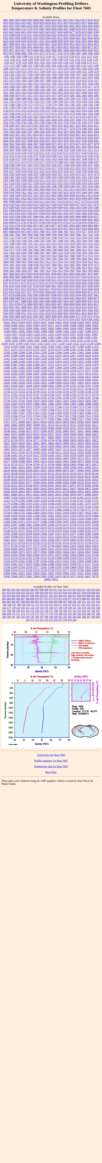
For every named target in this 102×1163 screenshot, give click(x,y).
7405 (72, 249)
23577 (36, 567)
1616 (78, 89)
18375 (36, 431)
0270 (29, 29)
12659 (36, 385)
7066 (60, 231)
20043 (21, 470)
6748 (42, 222)
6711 (17, 222)
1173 (12, 65)
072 (46, 598)
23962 (29, 576)
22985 (51, 552)
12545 (29, 370)
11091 (94, 337)
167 (98, 610)
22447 (51, 534)
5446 (96, 192)
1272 (24, 68)
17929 (88, 419)
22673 (58, 540)
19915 (21, 467)
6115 (48, 201)
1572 (60, 86)
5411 (60, 189)
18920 (80, 443)
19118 (73, 449)
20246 (95, 476)
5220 (66, 168)
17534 (36, 416)
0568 (72, 35)
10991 (14, 331)
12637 (65, 379)
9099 (60, 307)
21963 (14, 521)
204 (75, 617)
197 (42, 617)
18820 (80, 440)
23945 (7, 576)
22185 (14, 527)
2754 (90, 119)
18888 (65, 443)
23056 (21, 555)
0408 (72, 29)
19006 (21, 446)
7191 (30, 243)
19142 (7, 452)
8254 (18, 292)
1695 (54, 98)
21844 (21, 515)
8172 (18, 283)
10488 (73, 325)
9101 (66, 307)
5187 (96, 162)
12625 (73, 376)
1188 (23, 65)
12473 (58, 364)
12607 (36, 373)
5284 (30, 177)
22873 (36, 549)
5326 (24, 183)
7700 (42, 268)
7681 (12, 268)
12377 (43, 349)
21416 (29, 503)
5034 (54, 138)
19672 (80, 461)
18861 (36, 443)
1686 (6, 98)
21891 (29, 518)
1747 (78, 98)
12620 (36, 376)
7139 (36, 237)
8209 (96, 286)
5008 (96, 131)
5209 (6, 168)
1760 (60, 101)
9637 (96, 313)
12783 (58, 398)
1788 (12, 107)
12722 (51, 388)
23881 (65, 573)
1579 (6, 89)
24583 (80, 576)
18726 (80, 437)
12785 (73, 398)
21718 (73, 509)
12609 (51, 373)
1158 (18, 62)
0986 (24, 53)
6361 (60, 213)
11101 (65, 340)
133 (37, 607)
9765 (77, 319)
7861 (36, 271)
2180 (78, 113)
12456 (73, 361)
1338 (30, 74)
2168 (12, 113)
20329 (65, 479)
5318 (72, 180)
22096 (51, 524)
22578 (88, 537)
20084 (80, 470)
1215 (83, 65)
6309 (18, 210)
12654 (95, 382)
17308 (51, 410)
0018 (96, 20)
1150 (65, 59)
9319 (54, 313)
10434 (21, 322)
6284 (36, 207)
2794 (72, 122)
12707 (88, 385)
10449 (80, 322)
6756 (90, 222)
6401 (42, 216)
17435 (65, 413)
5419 (12, 192)
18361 (14, 431)
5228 (18, 171)
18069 (95, 422)
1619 (96, 89)
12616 (7, 376)
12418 (80, 355)
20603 (29, 488)
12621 (43, 376)
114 (46, 604)
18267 (21, 428)
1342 (54, 74)
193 (23, 617)
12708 (95, 385)
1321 (54, 71)
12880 (36, 404)
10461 (21, 325)
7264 (72, 246)
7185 (90, 240)
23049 (95, 552)
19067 (7, 449)
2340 (30, 119)
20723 (58, 491)
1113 (30, 56)
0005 (30, 20)
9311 (23, 313)
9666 (66, 316)
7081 (12, 234)
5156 (12, 159)
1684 (90, 95)
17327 (65, 410)
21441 (58, 503)
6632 (42, 219)
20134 (58, 473)
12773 (88, 394)
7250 (6, 246)
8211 (11, 289)
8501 (90, 301)
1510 (54, 80)
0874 (6, 50)
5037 (72, 138)
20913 (29, 494)
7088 (48, 234)
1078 (60, 53)
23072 (51, 555)
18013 (29, 422)
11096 (29, 340)
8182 (66, 283)
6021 (18, 198)
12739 (36, 391)
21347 (80, 500)
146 (98, 607)
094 (51, 601)
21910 (58, 518)
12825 (80, 401)
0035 (78, 23)
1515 (84, 80)
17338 (80, 410)
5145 (84, 156)
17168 (73, 407)
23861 (43, 573)
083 (98, 598)
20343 (88, 479)
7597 (66, 258)
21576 (7, 509)
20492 (65, 482)
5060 (90, 141)
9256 (90, 307)
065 (14, 598)
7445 (24, 252)
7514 (60, 252)
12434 (73, 358)
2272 (66, 116)
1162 (42, 62)
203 (70, 617)
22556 (73, 537)
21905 (51, 518)
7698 (30, 268)
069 (32, 598)
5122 (47, 153)
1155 (95, 59)
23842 (14, 573)
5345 (90, 183)
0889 (72, 50)
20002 (88, 467)
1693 (42, 98)
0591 (30, 38)
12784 (65, 398)
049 (37, 595)
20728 (65, 491)
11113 (47, 343)
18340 (95, 428)
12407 (7, 355)
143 (84, 607)
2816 (42, 125)
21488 (14, 506)
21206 (80, 497)
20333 (73, 479)
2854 (84, 125)
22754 (88, 543)
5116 (17, 153)
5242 (6, 174)
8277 (30, 292)
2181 (84, 113)
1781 (66, 104)
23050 (7, 555)
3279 (78, 128)
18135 (65, 425)
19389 (95, 455)
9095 (48, 307)
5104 (48, 150)
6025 (42, 198)
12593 (7, 373)
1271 (18, 68)
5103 (42, 150)
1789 (18, 107)
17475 (95, 413)
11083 (51, 337)
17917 (80, 419)
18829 (14, 443)
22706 (88, 540)
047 (28, 595)
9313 (36, 313)
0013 (72, 20)
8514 (11, 304)
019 (93, 589)
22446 (43, 534)
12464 (29, 364)
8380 (18, 295)
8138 (6, 280)
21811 (51, 512)
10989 (95, 328)
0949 (90, 50)
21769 (7, 512)
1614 (66, 89)
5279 (96, 174)
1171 (95, 62)
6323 (36, 210)
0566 (60, 35)
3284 (12, 131)
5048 (30, 141)
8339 (72, 292)
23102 (88, 555)
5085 (42, 147)
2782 (6, 122)
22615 (14, 540)
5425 (48, 192)
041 (98, 592)
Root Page (50, 772)
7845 (12, 271)
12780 (36, 398)
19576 (95, 458)
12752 (14, 394)
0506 (96, 32)
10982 (43, 328)
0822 (30, 44)
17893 (65, 419)
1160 (30, 62)
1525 (48, 83)
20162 (21, 476)
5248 (42, 174)
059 (84, 595)
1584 (36, 89)
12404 (88, 352)
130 (23, 607)
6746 (29, 222)
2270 (54, 116)
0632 (60, 38)
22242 (88, 527)
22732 (43, 543)
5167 (78, 159)
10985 (65, 328)
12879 (29, 404)
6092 (72, 198)
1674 (42, 95)
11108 (19, 343)
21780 (14, 512)
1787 (6, 107)
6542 (6, 219)
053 (56, 595)
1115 (42, 56)
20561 (51, 485)
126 (4, 607)
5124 (59, 153)
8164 (84, 280)
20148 (7, 476)
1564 (12, 86)
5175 (30, 162)
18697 (58, 437)
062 (98, 595)
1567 (30, 86)
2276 (90, 116)
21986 (51, 521)
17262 (14, 410)
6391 (96, 213)
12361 (29, 346)
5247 (36, 174)
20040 (14, 470)
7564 (60, 255)
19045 (58, 446)
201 (60, 617)
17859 (51, 419)
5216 (48, 168)
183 (75, 613)
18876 (58, 443)
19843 (73, 464)
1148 (54, 59)
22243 (95, 527)
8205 (72, 286)
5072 (60, 144)
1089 (90, 53)
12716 (36, 388)
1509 (48, 80)
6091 (66, 198)
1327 (84, 71)
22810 (73, 546)
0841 (30, 47)
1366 (36, 77)
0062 (72, 26)
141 (75, 607)
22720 (7, 543)
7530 (72, 252)
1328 (90, 71)
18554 (43, 434)
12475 (65, 364)
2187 (6, 116)
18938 (95, 443)
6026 (48, 198)
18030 (51, 422)
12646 (36, 382)
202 (65, 617)
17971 (7, 422)
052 (51, 595)
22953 (88, 549)
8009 (12, 274)
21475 (88, 503)
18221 (95, 425)
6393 (12, 216)
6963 (96, 228)
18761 (21, 440)
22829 (88, 546)
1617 (84, 89)
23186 (36, 558)
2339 (24, 119)
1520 (18, 83)
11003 (73, 331)
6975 (30, 231)
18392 (58, 431)
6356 (30, 213)
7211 (36, 243)
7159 (18, 240)
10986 (73, 328)
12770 (80, 394)
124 (93, 604)
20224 (73, 476)
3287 (30, 131)
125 (97, 604)
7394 (48, 249)
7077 (84, 231)
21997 (65, 521)
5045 (12, 141)
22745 (73, 543)
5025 (96, 135)
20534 (21, 485)
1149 (59, 59)
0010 (54, 20)
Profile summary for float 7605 (51, 760)
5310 (36, 180)
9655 (36, 316)
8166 (96, 280)
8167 (6, 283)
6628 (18, 219)
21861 (51, 515)
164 (84, 610)
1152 (77, 59)
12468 (36, 364)
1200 (47, 65)
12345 (97, 343)
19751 (43, 464)
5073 (66, 144)
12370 (95, 346)
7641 (12, 265)
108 (19, 604)
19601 (29, 461)
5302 (84, 177)
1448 (60, 77)
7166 (48, 240)
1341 (48, 74)
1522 (30, 83)
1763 (78, 101)
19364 (80, 455)
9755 (29, 319)
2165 (90, 110)
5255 (78, 174)
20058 (51, 470)
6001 (54, 195)
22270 (36, 531)
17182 (88, 407)
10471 (51, 325)
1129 (30, 59)
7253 (24, 246)
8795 (23, 304)
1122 (83, 56)
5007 (90, 131)
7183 (78, 240)
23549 (14, 567)
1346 (72, 74)
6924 (84, 228)
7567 (66, 255)
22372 (95, 531)
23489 (51, 564)
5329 (42, 183)
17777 (43, 419)
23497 (65, 564)
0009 (48, 20)
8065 (72, 274)
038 (84, 592)
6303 (78, 207)
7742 (54, 268)
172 (23, 613)
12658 (29, 385)
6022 (24, 198)
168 (4, 613)
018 (88, 589)
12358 (14, 346)
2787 (36, 122)
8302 (60, 292)
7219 (72, 243)
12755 (29, 394)
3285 (18, 131)
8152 (60, 280)
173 (28, 613)
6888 (6, 228)
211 (32, 620)
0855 (66, 47)
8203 (60, 286)
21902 (43, 518)
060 (89, 595)
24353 (58, 576)
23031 (73, 552)
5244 (18, 174)
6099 (18, 201)
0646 (12, 41)
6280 (12, 207)
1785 (90, 104)
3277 (66, 128)
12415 (58, 355)
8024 (30, 274)
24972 (54, 579)
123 (88, 604)
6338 (78, 210)
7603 (96, 258)
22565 (80, 537)
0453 (30, 32)
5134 (18, 156)
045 (18, 595)
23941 (88, 573)
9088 (24, 307)
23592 (43, 567)
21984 (43, 521)
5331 (54, 183)
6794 (18, 225)
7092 (66, 234)
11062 (87, 334)
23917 (73, 573)
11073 (22, 337)
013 (65, 589)
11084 (58, 337)
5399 (18, 189)
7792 (72, 268)
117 (60, 604)
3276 (60, 128)
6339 (84, 210)
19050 (65, 446)
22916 (58, 549)
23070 (43, 555)
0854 (60, 47)
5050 (42, 141)
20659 (14, 491)
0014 (78, 20)
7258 (42, 246)
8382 (30, 295)
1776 (36, 104)
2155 (36, 110)
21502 (51, 506)
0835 (96, 44)
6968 (12, 231)
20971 (80, 494)
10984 (58, 328)
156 (46, 610)
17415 (36, 413)
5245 (24, 174)
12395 (43, 352)
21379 (7, 503)
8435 (30, 298)
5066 (30, 144)
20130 (43, 473)
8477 (18, 301)
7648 (30, 265)
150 (18, 610)
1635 (72, 92)
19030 (51, 446)
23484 (43, 564)
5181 (66, 162)
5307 (18, 180)
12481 (14, 367)
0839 (18, 47)
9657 (42, 316)
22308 (80, 531)
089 (28, 601)
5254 (72, 174)
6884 (84, 225)
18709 (65, 437)
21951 (95, 518)
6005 (66, 195)
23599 (65, 567)
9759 (47, 319)
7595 (54, 258)
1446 (54, 77)
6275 (78, 204)
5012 (23, 135)
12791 (14, 401)
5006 (84, 131)
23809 (7, 573)
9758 (41, 319)
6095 (90, 198)
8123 (60, 277)
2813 (24, 125)
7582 (12, 258)
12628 (95, 376)
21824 (73, 512)
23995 (51, 576)
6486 (78, 216)
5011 (17, 135)
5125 (66, 153)
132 (32, 607)
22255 (14, 531)
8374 (96, 292)
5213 (29, 168)
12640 (88, 379)
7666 (78, 265)
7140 (42, 237)
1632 (54, 92)
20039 (7, 470)
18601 (80, 434)
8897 (60, 304)
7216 (66, 243)
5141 (60, 156)
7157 (6, 240)
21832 (87, 512)
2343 (48, 119)
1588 (60, 89)
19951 (29, 467)
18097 (29, 425)
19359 (73, 455)
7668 (84, 265)
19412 (29, 458)
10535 (21, 328)
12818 (29, 401)
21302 (58, 500)
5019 (66, 135)
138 (60, 607)
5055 (66, 141)
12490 (58, 367)
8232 (72, 289)
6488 (84, 216)
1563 (6, 86)
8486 (54, 301)
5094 (96, 147)
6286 (48, 207)
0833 (84, 44)
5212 (23, 168)
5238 (78, 171)
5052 (54, 141)
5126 (72, 153)
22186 (21, 527)
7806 (78, 268)
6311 (29, 210)
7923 (48, 271)
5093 (90, 147)
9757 (35, 319)
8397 (90, 295)
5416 (90, 189)
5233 (48, 171)
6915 (30, 228)
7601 (90, 258)
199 (51, 617)
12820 (43, 401)
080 (84, 598)
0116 (23, 29)
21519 (58, 506)
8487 (60, 301)
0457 (54, 32)
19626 (58, 461)
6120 (66, 201)
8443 (36, 298)
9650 (24, 316)
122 (83, 604)
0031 (54, 23)
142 (79, 607)
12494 (65, 367)
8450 (54, 298)
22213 (51, 527)
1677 (54, 95)
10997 (51, 331)
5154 (96, 156)
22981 (43, 552)
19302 (14, 455)
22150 (73, 524)
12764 (51, 394)
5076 (84, 144)
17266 (21, 410)
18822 (95, 440)
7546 (90, 252)
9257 (96, 307)
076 (65, 598)
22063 (7, 524)
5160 (36, 159)
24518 (65, 576)
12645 (29, 382)
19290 (95, 452)
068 (28, 598)
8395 (84, 295)
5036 (66, 138)
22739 (51, 543)
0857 (78, 47)
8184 (78, 283)
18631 (7, 437)
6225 (36, 204)
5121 (41, 153)
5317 (66, 180)
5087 (54, 147)
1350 (96, 74)
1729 (66, 98)
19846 (80, 464)
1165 (59, 62)
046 (23, 595)
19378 (88, 455)
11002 (66, 331)
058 (79, 595)
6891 (18, 228)
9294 (66, 310)
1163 (48, 62)
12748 (80, 391)
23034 (80, 552)
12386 (14, 352)
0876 (18, 50)
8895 (54, 304)
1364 (24, 77)
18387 (51, 431)
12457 (80, 361)
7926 (54, 271)
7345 (84, 246)
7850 (24, 271)
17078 (36, 407)
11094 (22, 340)
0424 (18, 32)
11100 (58, 340)
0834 (90, 44)
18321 (73, 428)
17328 (73, 410)
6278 (96, 204)
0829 (60, 44)
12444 (80, 358)
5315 (54, 180)
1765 (90, 101)
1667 (96, 92)
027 (32, 592)
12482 (21, 367)
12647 (43, 382)
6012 (90, 195)
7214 (54, 243)
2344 (54, 119)
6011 (84, 195)
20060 (58, 470)
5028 (18, 138)
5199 (72, 165)
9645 (12, 316)
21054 (22, 497)
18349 (7, 431)
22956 (95, 549)
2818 (54, 125)
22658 (51, 540)
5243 (12, 174)
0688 (54, 41)
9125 (72, 307)
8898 (66, 304)
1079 (66, 53)
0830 (66, 44)
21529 (73, 506)
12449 (21, 361)
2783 (12, 122)
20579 (80, 485)
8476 (12, 301)
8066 (78, 274)
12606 (29, 373)
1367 (42, 77)
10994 (29, 331)
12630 (14, 379)
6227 (48, 204)
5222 (78, 168)
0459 (66, 32)
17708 (14, 419)
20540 (29, 485)
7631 (96, 261)
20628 (80, 488)
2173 (42, 113)
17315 (58, 410)
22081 (29, 524)
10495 (95, 325)
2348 (78, 119)
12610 (58, 373)
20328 (58, 479)
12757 (36, 394)
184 (79, 613)
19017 (36, 446)
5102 (36, 150)
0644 (96, 38)
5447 (6, 195)
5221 (72, 168)
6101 (24, 201)
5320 (84, 180)
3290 (48, 131)
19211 (58, 452)
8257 (24, 292)
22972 (29, 552)
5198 (66, 165)
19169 (21, 452)
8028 (36, 274)
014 (70, 589)
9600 (60, 313)
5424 (42, 192)
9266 (24, 310)
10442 (58, 322)
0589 (24, 38)
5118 (23, 153)
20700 (43, 491)
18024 (43, 422)
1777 (42, 104)
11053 (51, 334)
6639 (78, 219)
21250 (94, 497)
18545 (36, 434)
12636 (58, 379)
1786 (96, 104)
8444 (42, 298)
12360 (21, 346)
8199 (42, 286)
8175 (36, 283)
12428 (36, 358)
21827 (80, 512)
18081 (7, 425)
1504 (36, 80)
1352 (12, 77)
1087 (78, 53)
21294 (43, 500)
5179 (54, 162)
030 (46, 592)
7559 (48, 255)
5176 (36, 162)
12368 (80, 346)
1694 (48, 98)
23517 (88, 564)
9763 (65, 319)
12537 (88, 367)
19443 (51, 458)
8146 (42, 280)
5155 (6, 159)
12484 (36, 367)
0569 (78, 35)
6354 (18, 213)
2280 (18, 119)
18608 (88, 434)
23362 (21, 561)
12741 (43, 391)
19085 (36, 449)
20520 (80, 482)
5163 (54, 159)
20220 (65, 476)
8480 (24, 301)
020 (98, 589)
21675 (51, 509)
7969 (78, 271)
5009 (6, 135)
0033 (66, 23)
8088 (24, 277)
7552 (18, 255)
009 (46, 589)
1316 (30, 71)
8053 (66, 274)
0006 (36, 20)
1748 (84, 98)
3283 (6, 131)
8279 (36, 292)
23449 (88, 561)
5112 (90, 150)
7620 (84, 261)
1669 (12, 95)
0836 (6, 47)
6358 (42, 213)
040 (93, 592)
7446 (30, 252)
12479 (95, 364)
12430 (51, 358)
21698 (65, 509)
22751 (80, 543)
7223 (96, 243)
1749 (90, 98)
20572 (65, 485)
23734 (36, 570)
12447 (7, 361)
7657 (48, 265)
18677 (43, 437)
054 (60, 595)
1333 (96, 71)
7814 (84, 268)
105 (5, 604)
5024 (90, 135)
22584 (95, 537)
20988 (88, 494)
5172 (12, 162)
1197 (29, 65)
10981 (36, 328)
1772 (30, 104)
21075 (29, 497)
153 (32, 610)
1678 (60, 95)
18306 (51, 428)
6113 (42, 201)
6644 (12, 222)
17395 (29, 413)
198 (46, 617)
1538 (90, 83)
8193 (12, 286)
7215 (60, 243)
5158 (24, 159)
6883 (78, 225)
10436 (36, 322)
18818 (73, 440)
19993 (65, 467)
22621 (21, 540)
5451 (30, 195)
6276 (84, 204)
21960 (7, 521)
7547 (96, 252)
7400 (60, 249)
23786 (80, 570)
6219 (6, 204)
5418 (6, 192)
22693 (73, 540)
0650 (30, 41)
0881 (42, 50)
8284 (48, 292)
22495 (88, 534)
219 (70, 620)
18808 (65, 440)
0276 (36, 29)
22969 (14, 552)
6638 (72, 219)
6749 (48, 222)
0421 (96, 29)
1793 (36, 107)
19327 (36, 455)
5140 (54, 156)
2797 (90, 122)
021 (4, 592)
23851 (21, 573)
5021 (78, 135)
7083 (24, 234)
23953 (21, 576)
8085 (12, 277)
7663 (66, 265)
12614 (87, 373)
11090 (87, 337)
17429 (58, 413)
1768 (12, 104)
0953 (96, 50)
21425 (36, 503)
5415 (84, 189)
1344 (60, 74)
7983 (84, 271)
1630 (42, 92)
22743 (65, 543)
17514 (21, 416)
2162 (72, 110)
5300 (72, 177)
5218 (60, 168)
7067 (66, 231)
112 (37, 604)
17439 (73, 413)
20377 (29, 482)
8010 (18, 274)
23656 (95, 567)
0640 (72, 38)
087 (18, 601)
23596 (51, 567)
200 (56, 617)
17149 (58, 407)
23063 (29, 555)
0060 (60, 26)
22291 (65, 531)
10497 (7, 328)
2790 (54, 122)
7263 (66, 246)
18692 (51, 437)
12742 (51, 391)
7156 (96, 237)
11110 (26, 343)
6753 (72, 222)
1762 (72, 101)
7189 (18, 243)
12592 (95, 370)
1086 (72, 53)
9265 (18, 310)
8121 (54, 277)
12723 (58, 388)
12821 (51, 401)
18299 (43, 428)
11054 (58, 334)
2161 (66, 110)
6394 (18, 216)
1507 (42, 80)
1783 (78, 104)
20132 (51, 473)
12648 (51, 382)
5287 (42, 177)
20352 (95, 479)
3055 (54, 128)
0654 (48, 41)
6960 (90, 228)
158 (56, 610)
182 (70, 613)
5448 (12, 195)
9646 (18, 316)
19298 (7, 455)
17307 (43, 410)
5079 (6, 147)
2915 (24, 128)
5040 (90, 138)
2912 (6, 128)
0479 (84, 32)
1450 (72, 77)
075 (60, 598)
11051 (43, 334)
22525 (36, 537)
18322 (80, 428)
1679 (66, 95)
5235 (60, 171)
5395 (90, 186)
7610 (36, 261)
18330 (88, 428)
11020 (36, 334)
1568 (36, 86)
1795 (42, 107)
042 (4, 595)
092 (42, 601)
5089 (66, 147)
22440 (36, 534)
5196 (54, 165)
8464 (78, 298)
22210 (43, 527)
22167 (87, 524)
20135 (65, 473)
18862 (43, 443)
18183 (87, 425)
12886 (80, 404)
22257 (21, 531)
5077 (90, 144)
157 (51, 610)
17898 (73, 419)
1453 (90, 77)
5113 (96, 150)
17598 (73, 416)
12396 (51, 352)
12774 (95, 394)
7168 (60, 240)
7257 (36, 246)
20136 (73, 473)
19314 (21, 455)
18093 (21, 425)
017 (84, 589)
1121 (77, 56)
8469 (90, 298)
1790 (24, 107)
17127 (51, 407)
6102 (30, 201)
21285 (21, 500)
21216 (87, 497)
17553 (51, 416)
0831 (72, 44)
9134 (78, 307)
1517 (96, 80)
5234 (54, 171)
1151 (71, 59)
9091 (30, 307)
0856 (72, 47)
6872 (36, 225)
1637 (78, 92)
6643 (6, 222)
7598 (72, 258)
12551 (51, 370)
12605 (21, 373)
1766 (96, 101)
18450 (88, 431)
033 (60, 592)
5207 (90, 165)
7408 (78, 249)
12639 (80, 379)
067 (23, 598)
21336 (73, 500)
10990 (7, 331)
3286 (24, 131)
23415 (65, 561)
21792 (21, 512)
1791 (30, 107)
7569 (78, 255)
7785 (66, 268)
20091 (88, 470)
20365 (21, 482)
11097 (36, 340)
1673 (36, 95)
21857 (43, 515)
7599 (78, 258)
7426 (12, 252)
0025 (24, 23)
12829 (14, 404)
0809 (12, 44)
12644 (21, 382)
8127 (78, 277)
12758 (43, 394)
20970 (73, 494)
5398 (12, 189)
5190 (18, 165)
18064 (80, 422)
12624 (65, 376)
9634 (90, 313)
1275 (42, 68)
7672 (96, 265)
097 (65, 601)
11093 (15, 340)
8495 (66, 301)
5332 (60, 183)
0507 (6, 35)
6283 (30, 207)
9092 (36, 307)
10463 (29, 325)
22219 (65, 527)
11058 (80, 334)
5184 (84, 162)
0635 (66, 38)
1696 (60, 98)
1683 (84, 95)
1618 (90, 89)
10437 (43, 322)
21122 (51, 497)
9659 (48, 316)
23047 (88, 552)
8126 (72, 277)
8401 (96, 295)
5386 (54, 186)
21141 (58, 497)
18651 (21, 437)
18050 (65, 422)
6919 (54, 228)
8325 (66, 292)
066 (18, 598)
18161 (73, 425)
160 (65, 610)
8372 (90, 292)
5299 (66, 177)
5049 (36, 141)
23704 (14, 570)
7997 (90, 271)
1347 (78, 74)
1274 (36, 68)
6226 (42, 204)
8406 (6, 298)
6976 (36, 231)
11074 (29, 337)
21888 (14, 518)
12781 (43, 398)
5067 (36, 144)
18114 (58, 425)
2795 (78, 122)
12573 (80, 370)
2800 (12, 125)
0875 (12, 50)
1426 (48, 77)
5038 (78, 138)
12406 (95, 352)
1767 (6, 104)
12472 (51, 364)
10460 (14, 325)
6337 (72, 210)
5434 (72, 192)
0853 (54, 47)
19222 (73, 452)
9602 (66, 313)
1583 (30, 89)
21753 (95, 509)
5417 (96, 189)
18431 (80, 431)
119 (69, 604)
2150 (6, 110)
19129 (87, 449)
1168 (77, 62)
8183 (72, 283)
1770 (24, 104)
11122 (75, 343)
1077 (54, 53)
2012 (54, 107)
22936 (80, 549)
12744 (58, 391)
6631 (36, 219)
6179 (84, 201)
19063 (80, 446)
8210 (6, 289)
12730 (7, 391)
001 (9, 589)
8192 (6, 286)
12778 (21, 398)
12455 (65, 361)
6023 (30, 198)
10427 (96, 319)
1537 (84, 83)
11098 (44, 340)
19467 (65, 458)
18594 (73, 434)
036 (75, 592)
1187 (17, 65)
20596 (14, 488)
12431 (58, 358)
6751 (60, 222)
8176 (42, 283)
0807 (6, 44)
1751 (6, 101)
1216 (89, 65)
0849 (36, 47)
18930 (88, 443)
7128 (23, 237)
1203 (65, 65)
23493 (58, 564)
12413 (51, 355)
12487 (51, 367)
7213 (48, 243)
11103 (80, 340)
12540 (95, 367)
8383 (36, 295)
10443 (65, 322)
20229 (80, 476)
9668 (72, 316)
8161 (66, 280)
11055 (65, 334)
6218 (96, 201)
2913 (12, 128)
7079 (96, 231)
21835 (95, 512)
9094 (42, 307)
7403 (66, 249)
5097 (12, 150)
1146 (42, 59)
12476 (73, 364)
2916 (30, 128)
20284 (43, 479)
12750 (95, 391)
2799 (6, 125)
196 (37, 617)
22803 (58, 546)
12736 (29, 391)
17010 (14, 407)
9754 (23, 319)
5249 (48, 174)
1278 (60, 68)
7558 (42, 255)
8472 (96, 298)
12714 (28, 388)
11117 (54, 343)
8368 (78, 292)
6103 (36, 201)
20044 (29, 470)
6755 (84, 222)
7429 (18, 252)
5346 (96, 183)
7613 (54, 261)
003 (18, 589)
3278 (72, 128)
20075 (65, 470)
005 (28, 589)
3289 (42, 131)
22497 (7, 537)
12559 (73, 370)
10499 (14, 328)
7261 (54, 246)
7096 (78, 234)
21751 (88, 509)
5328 (36, 183)
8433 (24, 298)
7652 (42, 265)
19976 (51, 467)
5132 (6, 156)
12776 (14, 398)
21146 (73, 497)
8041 (48, 274)
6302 (72, 207)
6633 (48, 219)
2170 (24, 113)
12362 (36, 346)
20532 (14, 485)
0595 (54, 38)
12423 (14, 358)
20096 (95, 470)
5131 (96, 153)
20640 (95, 488)
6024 (36, 198)
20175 (36, 476)
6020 (12, 198)
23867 (51, 573)
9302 (90, 310)
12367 (73, 346)
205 (79, 617)
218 (65, 620)
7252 (18, 246)
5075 (78, 144)
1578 (96, 86)
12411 (36, 355)
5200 (78, 165)
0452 (24, 32)
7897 (42, 271)
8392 (66, 295)
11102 (73, 340)
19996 (73, 467)
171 (18, 613)
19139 (95, 449)
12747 (73, 391)
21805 (36, 512)
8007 (6, 274)
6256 (72, 204)
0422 (6, 32)
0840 (24, 47)
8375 (6, 295)
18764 (29, 440)
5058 (84, 141)
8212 (17, 289)
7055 (48, 231)
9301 (84, 310)
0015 (84, 20)
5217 (54, 168)
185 (84, 613)
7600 (84, 258)
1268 (6, 68)
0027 (30, 23)
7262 (60, 246)
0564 (48, 35)
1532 (60, 83)
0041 (96, 23)
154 (37, 610)
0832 (78, 44)
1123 (89, 56)
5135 (24, 156)
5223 (84, 168)
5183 (78, 162)
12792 (21, 401)
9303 (96, 310)
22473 (58, 534)
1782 (72, 104)
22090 (36, 524)
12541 (7, 370)
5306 (12, 180)
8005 (96, 271)
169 (9, 613)
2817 (48, 125)
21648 (14, 509)
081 (89, 598)
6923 (78, 228)
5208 (96, 165)
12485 (43, 367)
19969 (36, 467)
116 (55, 604)
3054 (48, 128)
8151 (54, 280)
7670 (90, 265)
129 (18, 607)
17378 (7, 413)
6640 (84, 219)
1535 (72, 83)
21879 (88, 515)
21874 (73, 515)
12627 (88, 376)
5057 (78, 141)
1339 (36, 74)
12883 (58, 404)
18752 (7, 440)
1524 (42, 83)
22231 (73, 527)
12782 (51, 398)
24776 (95, 576)
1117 (54, 56)
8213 (23, 289)
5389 (66, 186)
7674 (6, 268)
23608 (73, 567)
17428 (51, 413)
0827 (48, 44)
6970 (18, 231)
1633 (60, 92)
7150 (60, 237)
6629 (24, 219)
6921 (66, 228)
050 (42, 595)
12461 (14, 364)
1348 (84, 74)
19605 (36, 461)
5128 (84, 153)
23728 (29, 570)
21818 (65, 512)
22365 (88, 531)
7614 (60, 261)
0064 (84, 26)
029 (42, 592)
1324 (72, 71)
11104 (87, 340)
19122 (80, 449)
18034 (58, 422)
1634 (66, 92)
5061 (96, 141)
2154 (30, 110)
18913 (73, 443)
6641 (90, 219)
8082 (6, 277)
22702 (80, 540)
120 (74, 604)
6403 (48, 216)
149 (14, 610)
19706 (95, 461)
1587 (54, 89)
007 (37, 589)
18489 (21, 434)
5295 (54, 177)
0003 (18, 20)
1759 (54, 101)
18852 (29, 443)
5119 (29, 153)
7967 (72, 271)
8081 (96, 274)
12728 (87, 388)
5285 (36, 177)
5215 (42, 168)
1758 (48, 101)
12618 (21, 376)
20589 (95, 485)
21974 (29, 521)
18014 (36, 422)
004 (23, 589)
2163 (78, 110)
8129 (84, 277)
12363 (43, 346)
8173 (24, 283)
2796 (84, 122)
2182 (90, 113)
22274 (43, 531)
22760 (14, 546)
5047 (24, 141)
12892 (7, 407)
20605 (36, 488)
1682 (78, 95)
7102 (90, 234)
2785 (24, 122)
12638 (73, 379)
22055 (88, 521)
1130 (36, 59)
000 (4, 589)
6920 (60, 228)
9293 (60, 310)
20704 (51, 491)
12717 (43, 388)
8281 (42, 292)
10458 (7, 325)
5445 (90, 192)
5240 (90, 171)
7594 (48, 258)
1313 (12, 71)
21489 (21, 506)
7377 (12, 249)
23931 (80, 573)
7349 (90, 246)
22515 (21, 537)
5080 (12, 147)
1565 (18, 86)
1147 (48, 59)
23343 (7, 561)
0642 (84, 38)
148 (9, 610)
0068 (12, 29)
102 (89, 601)
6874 (48, 225)
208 (93, 617)
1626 (36, 92)
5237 (72, 171)
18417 (73, 431)
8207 (84, 286)
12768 (65, 394)
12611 (65, 373)
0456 (48, 32)
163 (79, 610)
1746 (72, 98)
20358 (14, 482)
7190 (24, 243)
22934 (73, 549)
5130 (90, 153)
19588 (14, 461)
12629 (7, 379)
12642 (7, 382)
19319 (29, 455)
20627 (73, 488)
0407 (66, 29)
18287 (29, 428)
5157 (18, 159)
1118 (59, 56)
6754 (78, 222)
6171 (72, 201)
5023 (84, 135)
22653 (43, 540)
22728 (36, 543)
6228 (54, 204)
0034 (72, 23)
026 (28, 592)
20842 (95, 491)
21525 (65, 506)
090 (32, 601)
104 (98, 601)
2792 (66, 122)
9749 (5, 319)
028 (37, 592)
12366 (65, 346)
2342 (42, 119)
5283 (24, 177)
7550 (12, 255)
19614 (43, 461)
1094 (24, 56)
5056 (72, 141)
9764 (71, 319)
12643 (14, 382)
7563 (54, 255)
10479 (58, 325)
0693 (84, 41)
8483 (42, 301)
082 (93, 598)
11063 (94, 334)
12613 (80, 373)
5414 (78, 189)
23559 (29, 567)
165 (89, 610)
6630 (30, 219)
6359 (48, 213)
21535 (80, 506)
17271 (36, 410)
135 (46, 607)
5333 (66, 183)
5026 (6, 138)
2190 (24, 116)
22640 (29, 540)
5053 (60, 141)
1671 (24, 95)
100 (79, 601)
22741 (58, 543)
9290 (48, 310)
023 (14, 592)
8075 (90, 274)
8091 (30, 277)
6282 (24, 207)
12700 (65, 385)
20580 (88, 485)
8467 (84, 298)
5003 (66, 131)
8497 (72, 301)
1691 (30, 98)
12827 (95, 401)
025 (23, 592)
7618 (72, 261)
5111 (84, 150)
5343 (84, 183)
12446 (95, 358)
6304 (84, 207)
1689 (24, 98)
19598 (21, 461)
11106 (4, 343)
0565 (54, 35)
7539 (78, 252)
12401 (73, 352)
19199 (51, 452)
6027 (54, 198)
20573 (73, 485)
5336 (78, 183)
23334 (88, 558)
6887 (96, 225)
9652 (30, 316)
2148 (90, 107)
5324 (12, 183)
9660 (54, 316)
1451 (78, 77)
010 (51, 589)
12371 (7, 349)
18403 (65, 431)
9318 (48, 313)
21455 (65, 503)
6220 (12, 204)
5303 (90, 177)
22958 (7, 552)
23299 (73, 558)
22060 (95, 521)
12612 (73, 373)
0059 (54, 26)
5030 (30, 138)
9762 (59, 319)
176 (42, 613)
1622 (12, 92)
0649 (24, 41)
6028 (60, 198)
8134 (96, 277)
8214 (29, 289)
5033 (48, 138)
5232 (42, 171)
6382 (84, 213)
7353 (6, 249)
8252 (6, 292)
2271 (60, 116)
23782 (73, 570)
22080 (21, 524)
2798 (96, 122)
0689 (60, 41)
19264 (80, 452)
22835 (95, 546)
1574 (72, 86)
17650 (95, 416)
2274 (78, 116)
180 (60, 613)
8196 (24, 286)
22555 (65, 537)
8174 (30, 283)
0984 (18, 53)
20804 (73, 491)
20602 (21, 488)
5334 (72, 183)
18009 (21, 422)
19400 (7, 458)
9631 (78, 313)
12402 (80, 352)
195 (32, 617)
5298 (60, 177)
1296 (96, 68)
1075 (42, 53)
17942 (95, 419)
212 (37, 620)
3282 (96, 128)
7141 (48, 237)
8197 (30, 286)
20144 (95, 473)
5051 (48, 141)
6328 (42, 210)
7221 (84, 243)
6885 (90, 225)
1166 (65, 62)
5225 (96, 168)
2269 (48, 116)
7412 (84, 249)
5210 (12, 168)
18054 (73, 422)
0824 (42, 44)
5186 (90, 162)
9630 (72, 313)
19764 (51, 464)
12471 (43, 364)
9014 (90, 304)
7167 (54, 240)
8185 (84, 283)
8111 (42, 277)
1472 (6, 80)
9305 (12, 313)
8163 (78, 280)
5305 (6, 180)
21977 (36, 521)
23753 (58, 570)
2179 (72, 113)
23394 (43, 561)
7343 (78, 246)
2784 (18, 122)
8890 (48, 304)
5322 (96, 180)
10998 (58, 331)
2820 (66, 125)
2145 (72, 107)
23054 (14, 555)
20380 (36, 482)
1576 (84, 86)
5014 (36, 135)
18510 (29, 434)
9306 (18, 313)
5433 (66, 192)
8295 (54, 292)
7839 (6, 271)
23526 (95, 564)
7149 (54, 237)
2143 (60, 107)
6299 (54, 207)
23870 (58, 573)
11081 (43, 337)
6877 (54, 225)
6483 (60, 216)
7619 (78, 261)
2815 (36, 125)
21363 (87, 500)
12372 (14, 349)
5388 (60, 186)
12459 (95, 361)
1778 (48, 104)
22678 (65, 540)
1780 (60, 104)
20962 (65, 494)
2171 (30, 113)
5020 (72, 135)
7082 (18, 234)
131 (28, 607)
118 (64, 604)
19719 (14, 464)
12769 (73, 394)
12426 (29, 358)
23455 (7, 564)
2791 (60, 122)
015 (74, 589)
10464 (36, 325)
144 (89, 607)
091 (37, 601)
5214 (36, 168)
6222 (18, 204)
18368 (21, 431)
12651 (73, 382)
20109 (21, 473)
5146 (90, 156)
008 (42, 589)
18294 (36, 428)
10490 (80, 325)
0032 (60, 23)
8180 (60, 283)
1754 (24, 101)
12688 (43, 385)
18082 (14, 425)
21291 (36, 500)
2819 (60, 125)
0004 (24, 20)
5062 (6, 144)
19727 (21, 464)
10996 (44, 331)
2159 (60, 110)
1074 (36, 53)
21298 (51, 500)
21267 (7, 500)
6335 (60, 210)
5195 (48, 165)
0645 (6, 41)
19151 (14, 452)
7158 (12, 240)
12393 (36, 352)
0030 (48, 23)
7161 (30, 240)
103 (93, 601)
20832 (80, 491)
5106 (60, 150)
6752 (66, 222)
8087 (18, 277)
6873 (42, 225)
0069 (18, 29)
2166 (96, 110)
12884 (65, 404)
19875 (95, 464)
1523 (36, 83)
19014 (29, 446)
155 (42, 610)
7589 (36, 258)
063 (4, 598)
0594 (48, 38)
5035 (60, 138)
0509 (18, 35)
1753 (18, 101)
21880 (95, 515)
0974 (6, 53)
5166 (72, 159)
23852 (29, 573)
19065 (88, 446)
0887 (60, 50)
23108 (95, 555)
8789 (17, 304)
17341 (88, 410)
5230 (30, 171)
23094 (73, 555)
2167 (6, 113)
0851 (42, 47)
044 (14, 595)
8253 (12, 292)
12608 (43, 373)
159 (60, 610)
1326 (78, 71)
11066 (14, 337)
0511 (29, 35)
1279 (66, 68)
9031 (18, 307)
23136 (14, 558)
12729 (95, 388)
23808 (95, 570)
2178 (66, 113)
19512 (80, 458)
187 (93, 613)
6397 (30, 216)
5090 (72, 147)
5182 (72, 162)
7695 (24, 268)
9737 (90, 316)
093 (46, 601)
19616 (51, 461)
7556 (30, 255)
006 (32, 589)
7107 (6, 237)
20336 (80, 479)
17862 (58, 419)
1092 (12, 56)
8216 (42, 289)
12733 (14, 391)
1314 (18, 71)
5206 (84, 165)
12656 (14, 385)
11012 (95, 331)
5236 (66, 171)
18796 (58, 440)
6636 (60, 219)
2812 (18, 125)
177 (46, 613)
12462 (21, 364)
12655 (7, 385)
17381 (14, 413)
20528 (7, 485)
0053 (18, 26)
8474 (6, 301)
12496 (73, 367)
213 (42, 620)
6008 (72, 195)
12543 (21, 370)
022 (9, 592)
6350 (96, 210)
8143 (24, 280)
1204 (71, 65)
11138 (90, 343)
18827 (7, 443)
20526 (88, 482)
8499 (84, 301)
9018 (6, 307)
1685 (96, 95)
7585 (18, 258)
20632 (88, 488)
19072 (14, 449)
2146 (78, 107)
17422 (43, 413)
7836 (96, 268)
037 (79, 592)
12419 (87, 355)
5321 (90, 180)
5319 (78, 180)
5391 (78, 186)
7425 (6, 252)
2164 (84, 110)
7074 (78, 231)
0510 (24, 35)
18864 (51, 443)
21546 (88, 506)
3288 (36, 131)
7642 (18, 265)
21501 (43, 506)
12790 (7, 401)
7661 (60, 265)
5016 (48, 135)
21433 (43, 503)
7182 (72, 240)
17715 (21, 419)
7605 (12, 261)
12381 (73, 349)
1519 (12, 83)
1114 (36, 56)
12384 (95, 349)
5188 (6, 165)
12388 (21, 352)
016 (79, 589)
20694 (36, 491)
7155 (90, 237)
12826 (88, 401)
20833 (88, 491)
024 (18, 592)
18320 (65, 428)
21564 (95, 506)
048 (32, 595)
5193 (36, 165)
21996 (58, 521)
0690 (66, 41)
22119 (58, 524)
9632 (84, 313)
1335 (12, 74)
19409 (21, 458)
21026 (14, 497)
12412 (43, 355)
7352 (96, 246)
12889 (95, 404)
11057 (73, 334)
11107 (12, 343)
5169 (90, 159)
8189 (96, 283)
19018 (43, 446)
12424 (21, 358)
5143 (72, 156)
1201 (53, 65)
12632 (29, 379)
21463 (73, 503)
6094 (84, 198)
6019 (6, 198)
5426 (54, 192)
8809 (29, 304)
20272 (29, 479)
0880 (36, 50)
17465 (80, 413)
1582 (24, 89)
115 (51, 604)
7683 (18, 268)
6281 (18, 207)
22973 (36, 552)
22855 (21, 549)
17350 (95, 410)
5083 (30, 147)
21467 (80, 503)
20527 (95, 482)
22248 (7, 531)
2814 (30, 125)
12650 (65, 382)
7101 (84, 234)
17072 (29, 407)
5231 (36, 171)
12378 (51, 349)
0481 (90, 32)
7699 (36, 268)
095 (56, 601)
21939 (80, 518)
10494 (88, 325)
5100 (24, 150)
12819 (36, 401)
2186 (96, 113)
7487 (48, 252)
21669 (36, 509)
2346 (66, 119)
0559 (42, 35)
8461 (72, 298)
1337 (24, 74)
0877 (24, 50)
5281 (12, 177)
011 (56, 589)
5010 (12, 135)
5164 (60, 159)
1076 (48, 53)
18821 (88, 440)
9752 (17, 319)
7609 (30, 261)
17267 (29, 410)
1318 (42, 71)
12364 (51, 346)
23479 (29, 564)
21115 (44, 497)
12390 (29, 352)
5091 (78, 147)
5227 (12, 171)
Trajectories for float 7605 (51, 755)
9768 (89, 319)
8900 (78, 304)
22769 (21, 546)
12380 (65, 349)
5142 (66, 156)
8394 (78, 295)
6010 (78, 195)
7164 (36, 240)
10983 (51, 328)
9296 (72, 310)
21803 (29, 512)
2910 (90, 125)
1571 (54, 86)
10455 (88, 322)
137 (56, 607)
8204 (66, 286)
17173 (80, 407)
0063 (78, 26)
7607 (24, 261)
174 (32, 613)
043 (9, 595)
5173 (18, 162)
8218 (54, 289)
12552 (58, 370)
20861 (7, 494)
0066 (96, 26)
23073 (58, 555)
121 (79, 604)
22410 (21, 534)
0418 (78, 29)
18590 (65, 434)
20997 (7, 497)
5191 (24, 165)
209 (98, 617)
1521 (24, 83)
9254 (84, 307)
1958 (48, 107)
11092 (7, 340)
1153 (83, 59)
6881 (66, 225)
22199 (29, 527)
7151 (66, 237)
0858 (84, 47)
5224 (90, 168)
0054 (24, 26)
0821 (24, 44)
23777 (65, 570)
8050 (54, 274)
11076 (36, 337)
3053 (42, 128)
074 (56, 598)
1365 (30, 77)
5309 (30, 180)
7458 (36, 252)
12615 (95, 373)
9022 (12, 307)
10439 (51, 322)
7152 (72, 237)
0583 (12, 38)
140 (70, 607)
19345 (51, 455)
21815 (58, 512)
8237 (78, 289)
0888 (66, 50)
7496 (54, 252)
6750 (54, 222)
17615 (88, 416)
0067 (6, 29)
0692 (78, 41)
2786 (30, 122)
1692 (36, 98)
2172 (36, 113)
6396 (24, 216)
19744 (29, 464)
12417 (73, 355)
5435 (78, 192)
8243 (84, 289)
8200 (48, 286)
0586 (18, 38)
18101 (43, 425)
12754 (21, 394)
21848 (36, 515)
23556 (21, 567)
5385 (48, 186)
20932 (51, 494)
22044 (80, 521)
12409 (21, 355)
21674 (43, 509)
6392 (6, 216)
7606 (18, 261)
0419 (84, 29)
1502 (24, 80)
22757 (7, 546)
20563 (58, 485)
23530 (7, 567)
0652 (42, 41)
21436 (51, 503)
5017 (54, 135)
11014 (7, 334)
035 (70, 592)
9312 (29, 313)
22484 (80, 534)
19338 (43, 455)
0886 (54, 50)
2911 (96, 125)
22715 (95, 540)
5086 (48, 147)
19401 (14, 458)
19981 (58, 467)
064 (9, 598)
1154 (89, 59)
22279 (58, 531)
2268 (42, 116)
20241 (88, 476)
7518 (66, 252)
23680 (7, 570)
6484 (66, 216)
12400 (65, 352)
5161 (42, 159)
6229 (60, 204)
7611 (42, 261)
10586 (29, 328)
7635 (6, 265)
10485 (65, 325)
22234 (80, 527)
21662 (21, 509)
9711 (78, 316)
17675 (7, 419)
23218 (51, 558)
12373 (21, 349)
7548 (6, 255)
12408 (14, 355)
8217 (48, 289)
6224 (30, 204)
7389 (42, 249)
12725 (73, 388)
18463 (7, 434)
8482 (36, 301)
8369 (84, 292)
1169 (83, 62)
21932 (73, 518)
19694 (88, 461)
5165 (66, 159)
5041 (96, 138)
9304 (6, 313)
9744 (96, 316)
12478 (88, 364)
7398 (54, 249)
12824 (73, 401)
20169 (29, 476)
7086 (42, 234)
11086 (73, 337)
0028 (36, 23)
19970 (43, 467)
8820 (36, 304)
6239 (66, 204)
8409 (18, 298)
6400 (36, 216)
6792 (6, 225)
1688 (18, 98)
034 (65, 592)
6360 (54, 213)
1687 (12, 98)
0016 (90, 20)
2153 (24, 110)
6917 (42, 228)
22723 (14, 543)
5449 (18, 195)
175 (37, 613)
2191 (30, 116)
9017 (96, 304)
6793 (12, 225)
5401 (30, 189)
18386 (43, 431)
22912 (51, 549)
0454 (36, 32)
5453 (42, 195)
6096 (96, 198)
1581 (18, 89)
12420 (95, 355)
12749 (88, 391)
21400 (21, 503)
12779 (29, 398)
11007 (80, 331)
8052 (60, 274)
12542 (14, 370)
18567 (58, 434)
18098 (36, 425)
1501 (18, 80)
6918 (48, 228)
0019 (6, 23)
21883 (7, 518)
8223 (60, 289)
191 (14, 617)
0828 (54, 44)
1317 (36, 71)
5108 (72, 150)
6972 (24, 231)
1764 (84, 101)
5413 (72, 189)
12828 (7, 404)
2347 (72, 119)
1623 (18, 92)
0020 (12, 23)
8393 (72, 295)
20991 (95, 494)
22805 (65, 546)
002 (14, 589)
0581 (96, 35)
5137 (36, 156)
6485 (72, 216)
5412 (66, 189)
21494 (29, 506)
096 (60, 601)
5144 (78, 156)
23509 (73, 564)
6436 (54, 216)
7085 (36, 234)
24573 (73, 576)
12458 (88, 361)
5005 (78, 131)
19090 (43, 449)
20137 (80, 473)
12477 (80, 364)
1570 (48, 86)
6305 (90, 207)
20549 (43, 485)
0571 (90, 35)
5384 (42, 186)
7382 (30, 249)
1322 (60, 71)
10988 (88, 328)
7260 (48, 246)
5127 (78, 153)
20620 (58, 488)
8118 (47, 277)
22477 (73, 534)
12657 (21, 385)
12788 (95, 398)
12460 (7, 364)
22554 (58, 537)
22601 (7, 540)
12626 (80, 376)
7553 (24, 255)
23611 (88, 567)
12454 (58, 361)
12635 (51, 379)
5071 (54, 144)
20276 (36, 479)
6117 (54, 201)
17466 (88, 413)
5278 (90, 174)
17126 (43, 407)
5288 (48, 177)
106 (9, 604)
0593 (42, 38)
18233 (7, 428)
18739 (95, 437)
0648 (18, 41)
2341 (36, 119)
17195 (95, 407)
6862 (30, 225)
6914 (24, 228)
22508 (14, 537)
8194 (18, 286)
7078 (90, 231)
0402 (42, 29)
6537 (96, 216)
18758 (14, 440)
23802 (88, 570)
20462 (51, 482)
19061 (73, 446)
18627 (95, 434)
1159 (24, 62)
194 (28, 617)
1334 (6, 74)
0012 (66, 20)
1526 (54, 83)
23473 (21, 564)
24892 (47, 579)
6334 (54, 210)
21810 (43, 512)
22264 (29, 531)
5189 (12, 165)
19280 (87, 452)
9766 (83, 319)
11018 (22, 334)
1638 (84, 92)
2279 (12, 119)
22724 (21, 543)
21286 (29, 500)
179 (56, 613)
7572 (84, 255)
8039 (42, 274)
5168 (84, 159)
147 (4, 610)
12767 (58, 394)
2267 (36, 116)
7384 (36, 249)
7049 (42, 231)
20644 (7, 491)
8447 (48, 298)
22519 (29, 537)
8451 (60, 298)
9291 (54, 310)
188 (98, 613)
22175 (7, 527)
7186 (96, 240)
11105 (94, 340)
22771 (29, 546)
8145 (36, 280)
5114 (6, 153)
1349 (90, 74)
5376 (6, 186)
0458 (60, 32)
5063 (12, 144)
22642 (36, 540)
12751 (7, 394)
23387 (36, 561)
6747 (36, 222)
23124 (7, 558)
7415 (90, 249)
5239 (84, 171)
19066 (95, 446)
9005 (84, 304)
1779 (54, 104)
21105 (36, 497)
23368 (29, 561)
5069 (48, 144)
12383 (88, 349)
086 (14, 601)
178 (51, 613)
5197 (60, 165)
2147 (84, 107)
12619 (29, 376)
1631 (48, 92)
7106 (96, 234)
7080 (6, 234)
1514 (78, 80)
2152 (18, 110)
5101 (30, 150)
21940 (88, 518)
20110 (29, 473)
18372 (29, 431)
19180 (36, 452)
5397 (6, 189)
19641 (65, 461)
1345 (66, 74)
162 (75, 610)
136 (51, 607)
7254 (30, 246)
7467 (42, 252)
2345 (60, 119)
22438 (29, 534)
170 (14, 613)
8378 (12, 295)
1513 (72, 80)
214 (46, 620)
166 (93, 610)
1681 (72, 95)
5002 (60, 131)
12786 (80, 398)
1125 (6, 59)
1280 (72, 68)
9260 (6, 310)
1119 (65, 56)
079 (79, 598)
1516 (90, 80)
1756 (36, 101)
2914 (18, 128)
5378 (18, 186)
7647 (24, 265)
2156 (42, 110)
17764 (36, 419)
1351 (6, 77)
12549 (36, 370)
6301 (66, 207)
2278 (6, 119)
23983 (43, 576)
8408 (12, 298)
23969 (36, 576)
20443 (43, 482)
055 (65, 595)
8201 (54, 286)
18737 (88, 437)
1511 (60, 80)
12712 (21, 388)
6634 (54, 219)
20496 (73, 482)
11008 (87, 331)
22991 (58, 552)
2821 (72, 125)
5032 (42, 138)
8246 (90, 289)
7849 (18, 271)
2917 (36, 128)
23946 (14, 576)
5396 (96, 186)
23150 (21, 558)
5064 (18, 144)
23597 (58, 567)
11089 (80, 337)
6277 (90, 204)
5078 (96, 144)
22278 (51, 531)
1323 (66, 71)
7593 (42, 258)
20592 (7, 488)
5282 (18, 177)
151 (23, 610)
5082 (24, 147)
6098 (12, 201)
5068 (42, 144)
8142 (18, 280)
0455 (42, 32)
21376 (95, 500)
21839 (14, 515)
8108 (36, 277)
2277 (96, 116)
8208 (90, 286)
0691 (72, 41)
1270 (12, 68)
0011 (60, 20)
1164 (54, 62)
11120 (68, 343)
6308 (12, 210)
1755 (30, 101)
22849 (14, 549)
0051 (6, 26)
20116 (36, 473)
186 (89, 613)
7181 (66, 240)
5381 (30, 186)
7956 (66, 271)
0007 (42, 20)
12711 (14, 388)
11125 (83, 343)
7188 (12, 243)
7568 (72, 255)
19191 (43, 452)
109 (23, 604)
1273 (30, 68)
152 (28, 610)
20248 (7, 479)
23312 (80, 558)
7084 (30, 234)
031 (51, 592)
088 (23, 601)
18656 (29, 437)
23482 (36, 564)
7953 (60, 271)
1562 (96, 83)
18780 (43, 440)
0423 (12, 32)
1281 (78, 68)
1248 (95, 65)
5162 (48, 159)
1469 (96, 77)
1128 (24, 59)
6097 (6, 201)
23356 (14, 561)
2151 (12, 110)
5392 (84, 186)
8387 (48, 295)
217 (60, 620)
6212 (90, 201)
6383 (90, 213)
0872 (90, 47)
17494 (14, 416)
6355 (24, 213)
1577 (90, 86)
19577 (7, 461)
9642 (6, 316)
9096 (54, 307)
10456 (95, 322)
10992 (21, 331)
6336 (66, 210)
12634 (43, 379)
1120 (71, 56)
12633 (36, 379)
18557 (51, 434)
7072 (72, 231)
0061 (66, 26)
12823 (65, 401)
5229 (24, 171)
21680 (58, 509)
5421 (24, 192)
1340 (42, 74)
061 (93, 595)
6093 (78, 198)
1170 (89, 62)
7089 (54, 234)
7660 (54, 265)
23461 (14, 564)
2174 (48, 113)
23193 (43, 558)
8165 (90, 280)
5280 (6, 177)
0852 (48, 47)
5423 (36, 192)
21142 (65, 497)
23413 (58, 561)
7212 (42, 243)
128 (14, 607)
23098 (80, 555)
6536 (90, 216)
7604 (6, 261)
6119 (59, 201)
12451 (36, 361)
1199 (41, 65)
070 (37, 598)
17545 (43, 416)
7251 (12, 246)
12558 (65, 370)
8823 (42, 304)
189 (4, 617)
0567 (66, 35)
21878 (80, 515)
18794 (51, 440)
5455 (48, 195)
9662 (60, 316)
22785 (43, 546)
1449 (66, 77)
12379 (58, 349)
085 (9, 601)
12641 (95, 379)
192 (18, 617)
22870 (29, 549)
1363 (18, 77)
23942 (95, 573)
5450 (24, 195)
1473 (12, 80)
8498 (78, 301)
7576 (96, 255)
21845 (29, 515)
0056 (36, 26)
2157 (48, 110)
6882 (72, 225)
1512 (66, 80)
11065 (7, 337)
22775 (36, 546)
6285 (42, 207)
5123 (53, 153)
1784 (84, 104)
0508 (12, 35)
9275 (36, 310)
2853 (78, 125)
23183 (29, 558)
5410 (54, 189)
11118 (61, 343)
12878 (21, 404)
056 (70, 595)
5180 (60, 162)
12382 (80, 349)
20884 (14, 494)
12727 (80, 388)
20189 (51, 476)
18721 (73, 437)
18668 (36, 437)
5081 (18, 147)
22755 (95, 543)
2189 (18, 116)
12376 (36, 349)
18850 (21, 443)
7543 (84, 252)
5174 (24, 162)
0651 (36, 41)
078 (75, 598)
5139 (48, 156)
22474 (65, 534)
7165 (42, 240)
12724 (65, 388)
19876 (7, 467)
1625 (30, 92)
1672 (30, 95)
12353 (7, 346)
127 (9, 607)
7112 (11, 237)
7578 (6, 258)
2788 (42, 122)
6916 (36, 228)
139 (65, 607)
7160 (24, 240)
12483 (29, 367)
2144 (66, 107)
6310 (24, 210)
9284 (42, 310)
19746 (36, 464)
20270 (21, 479)
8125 (66, 277)
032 (56, 592)
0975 (12, 53)
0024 (18, 23)
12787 (88, 398)
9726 (84, 316)
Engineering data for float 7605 (51, 766)
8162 (72, 280)
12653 (88, 382)
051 (46, 595)
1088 (84, 53)
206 (84, 617)
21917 (65, 518)
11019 (29, 334)
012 (60, 589)
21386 (14, 503)
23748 (43, 570)
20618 (43, 488)
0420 (90, 29)
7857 (30, 271)
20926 (43, 494)
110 (28, 604)
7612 (48, 261)
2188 (12, 116)
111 (33, 604)
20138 (87, 473)
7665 (72, 265)
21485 (7, 506)
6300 (60, 207)
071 (42, 598)
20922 (36, 494)
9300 (78, 310)
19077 (29, 449)
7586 (24, 258)
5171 (6, 162)
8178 (48, 283)
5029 (24, 138)
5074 (72, 144)
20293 (51, 479)
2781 (96, 119)
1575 (78, 86)
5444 (84, 192)
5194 (42, 165)
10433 (14, 322)
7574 (90, 255)
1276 (48, 68)
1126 (12, 59)
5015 (42, 135)
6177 (78, 201)
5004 (72, 131)
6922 (72, 228)
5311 (42, 180)
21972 (21, 521)
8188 (90, 283)
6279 (6, 207)
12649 (58, 382)
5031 (36, 138)
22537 (43, 537)
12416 (65, 355)
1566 (24, 86)
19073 (21, 449)
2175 (54, 113)
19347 (58, 455)
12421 (7, 358)
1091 (6, 56)
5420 (18, 192)
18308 (58, 428)
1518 (6, 83)
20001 (80, 467)
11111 (33, 343)
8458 (66, 298)
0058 (48, 26)
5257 (84, 174)
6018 (96, 195)
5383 (36, 186)
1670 (18, 95)
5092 (84, 147)
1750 (96, 98)
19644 (73, 461)
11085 (65, 337)
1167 (71, 62)
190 (9, 617)
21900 (36, 518)
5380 (24, 186)
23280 (58, 558)
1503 (30, 80)
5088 (60, 147)
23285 (65, 558)
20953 (58, 494)
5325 (18, 183)
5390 (72, 186)
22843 (7, 549)
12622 (51, 376)
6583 (12, 219)
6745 (23, 222)
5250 (54, 174)
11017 (14, 334)
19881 (14, 467)
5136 (30, 156)
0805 (96, 41)
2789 (48, 122)
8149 (48, 280)
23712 (21, 570)
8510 (96, 301)
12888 (88, 404)
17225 (7, 410)
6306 (96, 207)
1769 (18, 104)
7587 (30, 258)
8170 (12, 283)
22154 (80, 524)
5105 (54, 150)
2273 (72, 116)
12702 (80, 385)
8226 (66, 289)
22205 (36, 527)
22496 (95, 534)
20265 (14, 479)
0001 (6, 20)
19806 (58, 464)
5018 (60, 135)
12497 (80, 367)
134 (42, 607)
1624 (24, 92)
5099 (18, 150)
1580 (12, 89)
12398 (58, 352)
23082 (65, 555)
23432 (73, 561)
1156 (6, 62)
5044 (6, 141)
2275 (84, 116)
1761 (66, 101)
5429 (60, 192)
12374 (29, 349)
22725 (29, 543)
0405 (54, 29)
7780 (60, 268)
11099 (51, 340)
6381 (78, 213)
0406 (60, 29)
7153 (78, 237)
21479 (95, 503)
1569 (42, 86)
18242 (14, 428)
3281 (90, 128)
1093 (18, 56)
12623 (58, 376)
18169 (80, 425)
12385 (7, 352)
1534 (66, 83)
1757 (42, 101)
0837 (12, 47)
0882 (48, 50)
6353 (12, 213)
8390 (54, 295)
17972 (14, 422)
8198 (36, 286)
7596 (60, 258)
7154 (84, 237)
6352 (6, 213)
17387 (21, 413)
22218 (58, 527)
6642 (96, 219)
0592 (36, 38)
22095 (43, 524)
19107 (58, 449)
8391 (60, 295)
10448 (73, 322)
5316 (60, 180)
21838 (7, 515)
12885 (73, 404)
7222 (90, 243)
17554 (58, 416)
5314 (48, 180)
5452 (36, 195)
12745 (65, 391)
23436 (80, 561)
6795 (24, 225)
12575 (88, 370)
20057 (43, 470)
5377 (12, 186)
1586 (48, 89)
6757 (96, 222)
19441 (43, 458)
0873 (96, 47)
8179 (54, 283)
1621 (6, 92)
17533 (29, 416)
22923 (65, 549)
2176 (60, 113)
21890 (21, 518)
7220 (78, 243)
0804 (90, 41)
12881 (43, 404)
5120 (35, 153)
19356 (65, 455)
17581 (65, 416)
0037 (84, 23)
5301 (78, 177)
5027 (12, 138)
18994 (14, 446)
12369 (88, 346)
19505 (73, 458)
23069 (36, 555)
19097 (51, 449)
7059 (54, 231)
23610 (80, 567)
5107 (66, 150)
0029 (42, 23)
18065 (88, 422)
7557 (36, 255)
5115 (11, 153)
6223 (24, 204)
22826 (80, 546)
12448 (14, 361)
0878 (30, 50)
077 (70, 598)
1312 (6, 71)
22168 (95, 524)
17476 (7, 416)
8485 (48, 301)
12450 (29, 361)
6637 (66, 219)
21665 (29, 509)
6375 (72, 213)
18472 (14, 434)
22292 (73, 531)
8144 (30, 280)
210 (28, 620)
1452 (84, 77)
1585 (42, 89)
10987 (80, 328)
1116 (48, 56)
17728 (29, 419)
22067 (14, 524)
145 (93, 607)
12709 (7, 388)
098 (70, 601)
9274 (30, 310)
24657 (88, 576)
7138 (29, 237)
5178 (48, 162)
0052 (12, 26)
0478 (78, 32)
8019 (24, 274)
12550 (43, 370)
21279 (14, 500)
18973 (7, 446)
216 (56, 620)
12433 (65, 358)
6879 (60, 225)
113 (42, 604)
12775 (7, 398)
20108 (14, 473)
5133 (12, 156)
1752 (12, 101)
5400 (24, 189)
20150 (14, 476)
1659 (90, 92)
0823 (36, 44)
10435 (29, 322)
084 (4, 601)
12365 (58, 346)
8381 (24, 295)
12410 (29, 355)
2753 (84, 119)
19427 (36, 458)
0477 (72, 32)
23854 (36, 573)
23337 (95, 558)
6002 (60, 195)
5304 (96, 177)
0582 (6, 38)
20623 (65, 488)
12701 (73, 385)
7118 (17, 237)
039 (89, 592)
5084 (36, 147)
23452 (95, 561)
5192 (30, 165)
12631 (21, 379)
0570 (84, 35)
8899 (72, 304)
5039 (84, 138)
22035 (73, 521)
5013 (29, 135)
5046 (18, 141)
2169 (18, 113)
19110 (65, 449)
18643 (14, 437)
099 (75, 601)
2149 (96, 107)
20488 (58, 482)
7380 (24, 249)
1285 (90, 68)
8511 (5, 304)
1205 (77, 65)
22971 (21, 552)
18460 (95, 431)
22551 (51, 537)
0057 (42, 26)
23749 (51, 570)
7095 (72, 234)
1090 (96, 53)
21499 (36, 506)
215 (51, 620)
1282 (84, 68)
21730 (80, 509)
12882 (51, 404)
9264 (12, 310)
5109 (78, 150)
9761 (53, 319)
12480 (7, 367)
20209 (58, 476)
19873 (88, 464)
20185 (43, 476)
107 (14, 604)
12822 (58, 401)
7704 (48, 268)
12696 (58, 385)
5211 (17, 168)
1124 (95, 56)
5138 (42, 156)
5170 (96, 159)
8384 (42, 295)
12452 (43, 361)
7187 (6, 243)
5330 (48, 183)
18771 (36, 440)
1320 (48, 71)
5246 (30, 174)
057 (75, 595)
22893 (43, 549)
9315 (42, 313)
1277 (54, 68)
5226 (6, 171)
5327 (30, 183)
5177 (42, 162)
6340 (90, 210)
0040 (90, 23)
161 (70, 610)
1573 (66, 86)
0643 (90, 38)
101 (84, 601)
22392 (7, 534)
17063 (21, 407)
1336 (18, 74)
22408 (14, 534)
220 (74, 620)
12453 (51, 361)
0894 (84, 50)
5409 (48, 189)
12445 (88, 358)
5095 (6, 150)
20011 (95, 467)
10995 (36, 331)
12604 (14, 373)
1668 (6, 95)
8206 (78, 286)
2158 (54, 110)
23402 (51, 561)
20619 (51, 488)
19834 (65, 464)
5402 (36, 189)
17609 (80, 416)
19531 (88, 458)
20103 (7, 473)
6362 (66, 213)
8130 (90, 277)
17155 (65, 407)
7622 (90, 261)
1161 (36, 62)
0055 (30, 26)
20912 (21, 494)
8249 (96, 289)
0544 (36, 35)
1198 (35, 65)
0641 (78, 38)
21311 (65, 500)
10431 (7, 322)
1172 (6, 65)
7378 (18, 249)
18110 (51, 425)
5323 (6, 183)
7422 (96, 249)
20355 (7, 482)
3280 (84, 128)
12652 (80, 382)
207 (89, 617)
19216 (65, 452)
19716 (7, 464)
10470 (43, 325)
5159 (30, 159)
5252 (66, 174)
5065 (24, 144)
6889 (12, 228)
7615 (66, 261)
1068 (30, 53)
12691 (51, 385)
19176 (29, 452)
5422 (30, 192)
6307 (6, 210)
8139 (12, 280)
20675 (29, 491)
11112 (40, 343)
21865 (58, 515)
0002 (12, 20)
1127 (18, 59)
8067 (84, 274)
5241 (96, 171)
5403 (42, 189)
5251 (60, 174)
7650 (36, 265)
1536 (78, 83)
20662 (21, 491)
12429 (43, 358)
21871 (65, 515)
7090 (60, 234)
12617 (14, 376)
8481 (30, 301)
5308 (24, 180)
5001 (54, 131)
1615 (72, 89)
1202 (59, 65)
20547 (36, 485)
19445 (58, 458)
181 (65, 613)
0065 (90, 26)
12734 (21, 391)
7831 (90, 268)
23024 (65, 552)
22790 (51, 546)
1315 (24, 71)
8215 (36, 289)
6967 (6, 231)
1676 (48, 95)
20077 (73, 470)
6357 (36, 213)
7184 (84, 240)
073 (51, 598)
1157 (12, 62)
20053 (36, 470)
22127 (65, 524)
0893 (78, 50)
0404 (48, 29)
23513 (80, 564)
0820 (18, 44)
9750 (11, 319)
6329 (48, 210)
